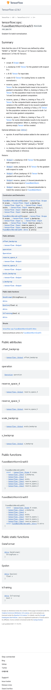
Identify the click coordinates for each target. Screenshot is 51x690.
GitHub (4, 664)
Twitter (4, 668)
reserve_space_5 (10, 265)
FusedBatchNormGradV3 (12, 201)
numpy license (38, 620)
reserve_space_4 (10, 257)
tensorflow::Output (13, 245)
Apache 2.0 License (20, 615)
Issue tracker (6, 681)
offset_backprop (10, 241)
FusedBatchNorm (32, 183)
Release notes (7, 685)
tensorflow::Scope (38, 201)
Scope (16, 63)
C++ (34, 17)
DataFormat (7, 297)
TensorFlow (5, 17)
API (13, 17)
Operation (7, 253)
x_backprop (7, 282)
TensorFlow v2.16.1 (11, 9)
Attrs (23, 130)
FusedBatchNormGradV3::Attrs (15, 230)
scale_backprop (9, 273)
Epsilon (6, 305)
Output (10, 160)
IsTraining (7, 313)
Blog (3, 661)
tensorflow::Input (21, 203)
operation (7, 249)
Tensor (23, 67)
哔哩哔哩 (5, 671)
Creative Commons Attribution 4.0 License (15, 613)
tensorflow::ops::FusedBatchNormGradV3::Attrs (19, 329)
